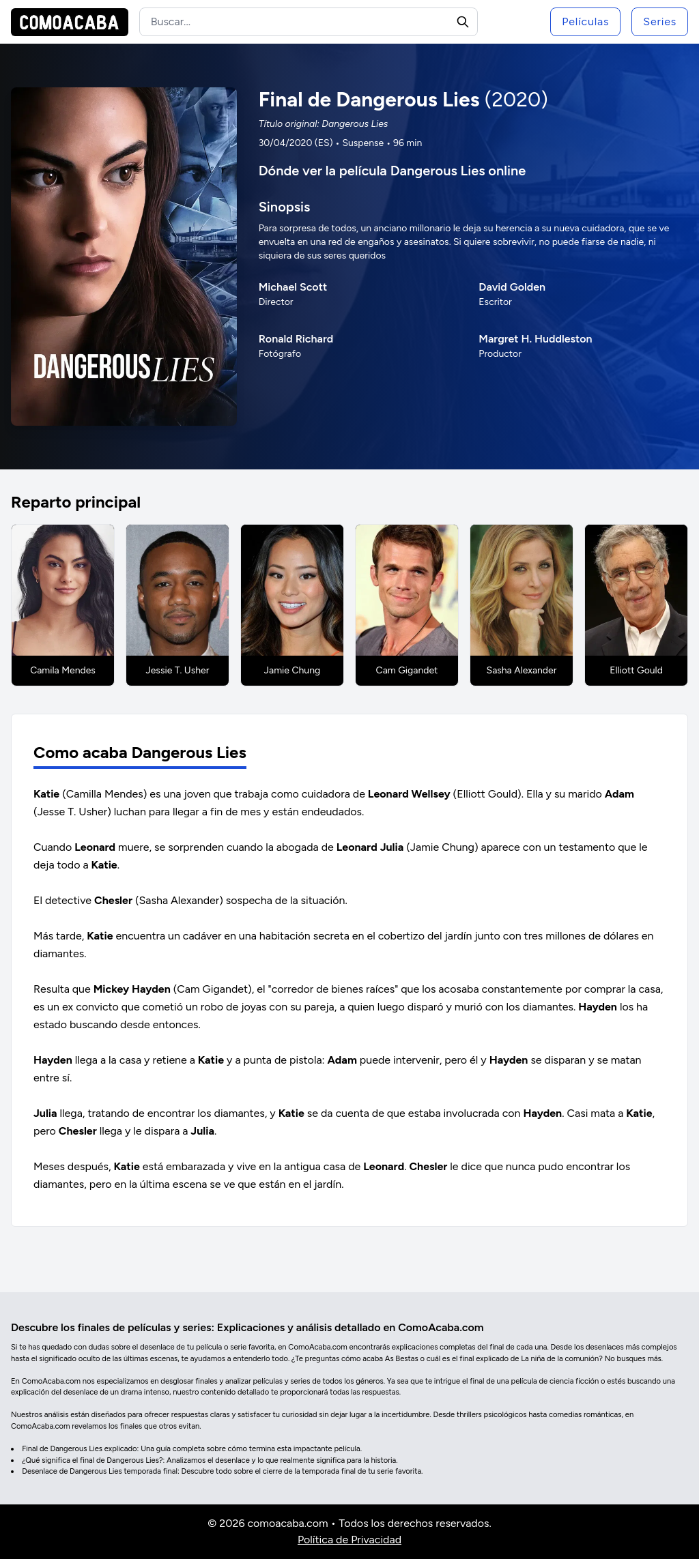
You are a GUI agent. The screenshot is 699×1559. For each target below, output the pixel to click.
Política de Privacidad (349, 1539)
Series (659, 21)
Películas (585, 21)
